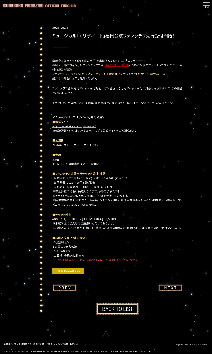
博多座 (56, 159)
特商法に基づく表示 (48, 345)
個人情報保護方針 (25, 345)
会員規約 (9, 345)
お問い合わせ (85, 345)
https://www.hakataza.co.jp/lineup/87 (79, 126)
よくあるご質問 (68, 345)
